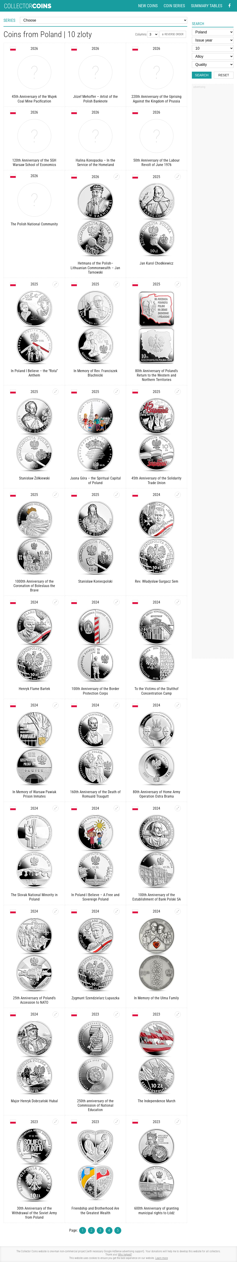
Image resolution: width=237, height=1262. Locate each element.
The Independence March (156, 1101)
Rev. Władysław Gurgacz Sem (156, 581)
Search (201, 75)
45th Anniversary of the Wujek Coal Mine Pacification (34, 98)
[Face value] (213, 48)
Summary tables (206, 5)
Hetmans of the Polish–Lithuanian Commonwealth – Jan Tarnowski (95, 267)
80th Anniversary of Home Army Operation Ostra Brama (156, 794)
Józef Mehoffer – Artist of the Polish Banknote (95, 98)
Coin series (174, 5)
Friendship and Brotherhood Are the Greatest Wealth (95, 1210)
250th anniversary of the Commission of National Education (95, 1105)
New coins (148, 5)
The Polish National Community (34, 224)
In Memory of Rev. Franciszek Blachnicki (95, 373)
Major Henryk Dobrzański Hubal (34, 1101)
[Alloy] (213, 56)
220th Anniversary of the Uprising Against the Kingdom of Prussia (156, 98)
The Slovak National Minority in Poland (34, 897)
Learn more (161, 1258)
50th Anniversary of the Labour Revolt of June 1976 (156, 162)
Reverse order (173, 34)
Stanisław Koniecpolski (95, 581)
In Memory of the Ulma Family (156, 998)
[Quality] (213, 64)
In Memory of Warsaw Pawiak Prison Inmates (34, 794)
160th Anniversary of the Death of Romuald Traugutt (95, 794)
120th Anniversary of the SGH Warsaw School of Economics (34, 162)
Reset (223, 75)
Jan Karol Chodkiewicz (156, 263)
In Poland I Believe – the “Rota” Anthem (34, 373)
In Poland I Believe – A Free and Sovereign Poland (95, 897)
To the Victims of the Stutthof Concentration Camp (156, 691)
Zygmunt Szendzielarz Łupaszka (95, 998)
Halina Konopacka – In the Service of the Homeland (95, 162)
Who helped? (125, 1254)
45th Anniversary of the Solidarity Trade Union (156, 480)
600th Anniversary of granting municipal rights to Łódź (156, 1210)
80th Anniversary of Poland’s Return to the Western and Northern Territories (156, 375)
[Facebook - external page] (229, 6)
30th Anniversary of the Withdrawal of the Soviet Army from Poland (34, 1212)
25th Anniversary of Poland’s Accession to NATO (34, 1000)
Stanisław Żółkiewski (34, 478)
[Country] (213, 32)
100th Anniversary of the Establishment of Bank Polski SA (156, 897)
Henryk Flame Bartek (34, 689)
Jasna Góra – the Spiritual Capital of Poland (95, 480)
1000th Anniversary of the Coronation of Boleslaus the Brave (34, 585)
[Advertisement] (212, 160)
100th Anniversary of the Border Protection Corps (95, 691)
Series (9, 20)
